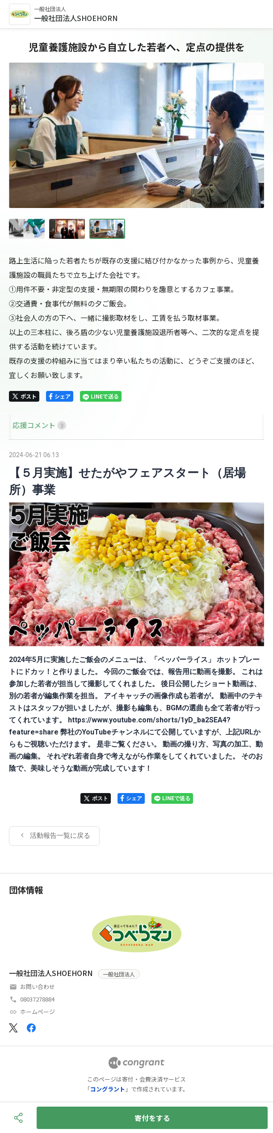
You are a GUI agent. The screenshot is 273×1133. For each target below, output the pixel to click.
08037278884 (37, 999)
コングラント (107, 1089)
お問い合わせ (37, 986)
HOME (19, 425)
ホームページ (37, 1011)
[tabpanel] (136, 647)
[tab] (19, 425)
